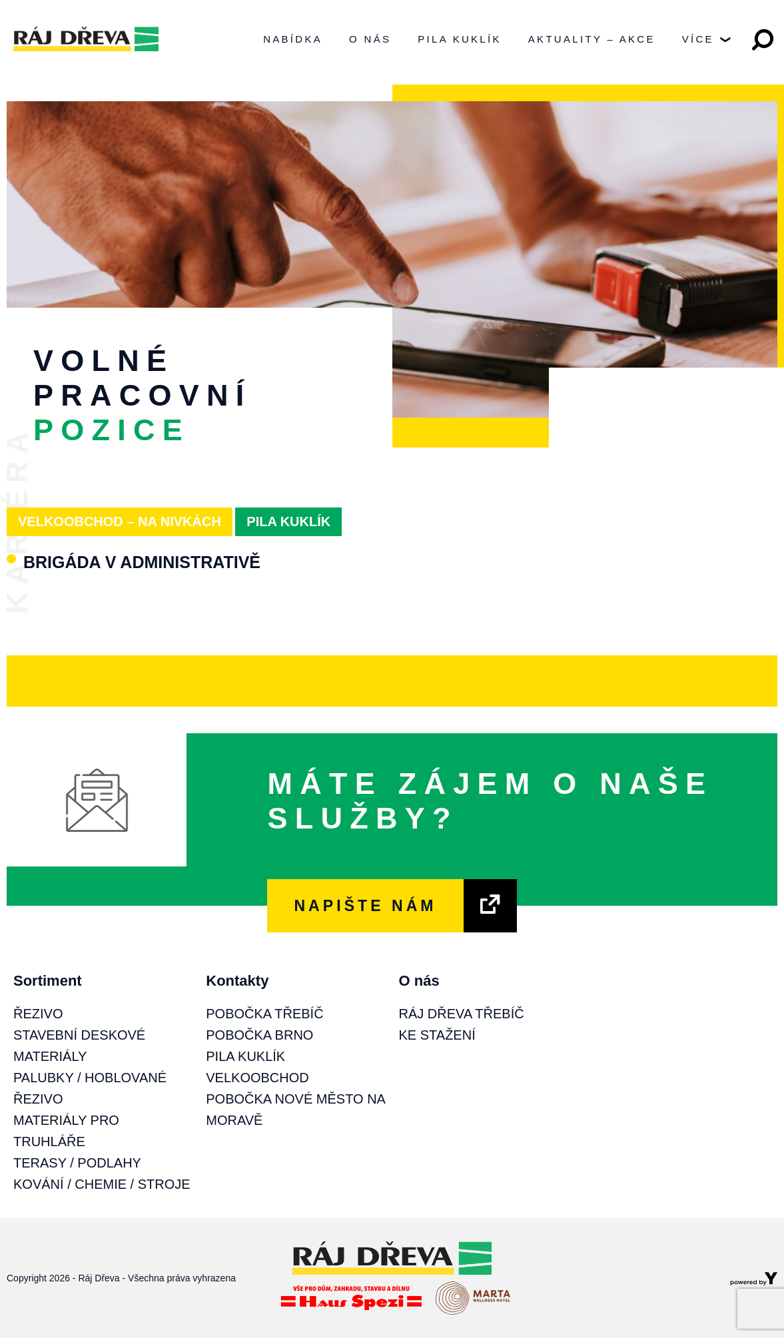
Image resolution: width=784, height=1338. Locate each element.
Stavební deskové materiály (79, 1046)
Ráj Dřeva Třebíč (461, 1013)
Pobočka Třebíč (264, 1013)
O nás (370, 39)
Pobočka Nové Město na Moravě (295, 1110)
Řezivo (38, 1013)
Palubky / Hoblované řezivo (90, 1088)
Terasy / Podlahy (77, 1163)
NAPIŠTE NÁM (365, 905)
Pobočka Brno (259, 1035)
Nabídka (292, 39)
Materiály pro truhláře (66, 1131)
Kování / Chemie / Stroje (102, 1184)
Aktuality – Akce (591, 39)
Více (706, 43)
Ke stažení (437, 1035)
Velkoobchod (257, 1077)
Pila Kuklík (460, 39)
